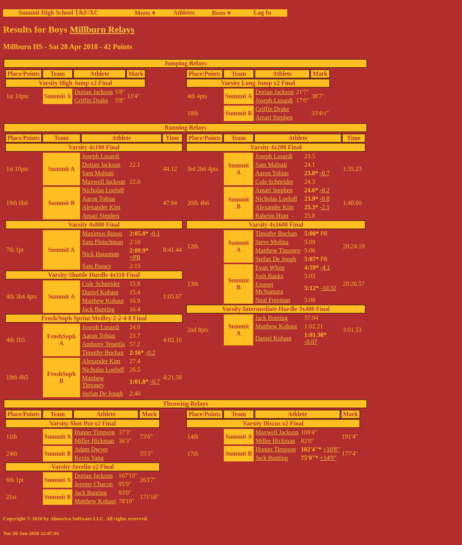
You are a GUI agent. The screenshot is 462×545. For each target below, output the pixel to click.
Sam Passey (96, 266)
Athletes (184, 12)
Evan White (270, 267)
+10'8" (331, 449)
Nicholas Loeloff (103, 190)
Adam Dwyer (91, 449)
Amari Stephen (274, 117)
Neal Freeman (272, 300)
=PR (135, 257)
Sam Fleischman (102, 242)
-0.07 (310, 341)
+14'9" (328, 457)
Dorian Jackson (93, 92)
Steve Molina (271, 242)
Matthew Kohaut (103, 300)
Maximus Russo (102, 233)
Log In (261, 12)
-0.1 (155, 233)
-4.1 (325, 267)
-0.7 (155, 381)
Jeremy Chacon (93, 484)
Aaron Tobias (98, 198)
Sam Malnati (98, 173)
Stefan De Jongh (102, 393)
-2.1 (324, 207)
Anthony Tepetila (103, 344)
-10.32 (328, 288)
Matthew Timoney (93, 381)
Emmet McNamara (269, 288)
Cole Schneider (101, 283)
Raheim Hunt (271, 215)
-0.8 (324, 198)
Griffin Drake (91, 100)
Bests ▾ (221, 13)
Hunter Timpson (94, 432)
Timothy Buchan (102, 352)
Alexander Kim (101, 207)
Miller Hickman (94, 440)
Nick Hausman (100, 254)
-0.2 (150, 352)
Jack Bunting (98, 309)
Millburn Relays (102, 29)
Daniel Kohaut (100, 292)
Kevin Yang (89, 457)
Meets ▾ (145, 13)
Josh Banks (269, 276)
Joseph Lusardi (274, 100)
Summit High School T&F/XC (58, 12)
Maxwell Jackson (103, 181)
